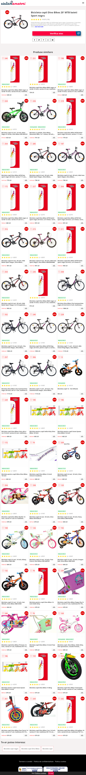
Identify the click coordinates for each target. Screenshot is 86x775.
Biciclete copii (47, 749)
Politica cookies (60, 761)
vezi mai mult (39, 27)
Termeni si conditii (25, 761)
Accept (51, 773)
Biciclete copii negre (11, 749)
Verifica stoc (65, 33)
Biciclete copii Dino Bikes (30, 749)
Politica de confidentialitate (44, 761)
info (26, 95)
